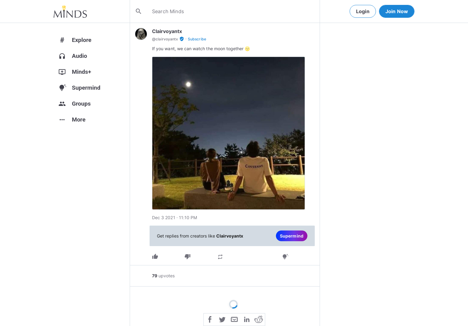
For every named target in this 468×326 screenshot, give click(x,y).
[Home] (70, 11)
